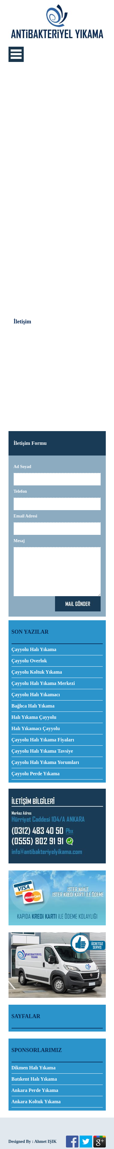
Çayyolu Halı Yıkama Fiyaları (43, 739)
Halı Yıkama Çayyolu (34, 717)
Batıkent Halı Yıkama (34, 1079)
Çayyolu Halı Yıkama (34, 649)
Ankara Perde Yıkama (35, 1090)
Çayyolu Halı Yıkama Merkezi (43, 683)
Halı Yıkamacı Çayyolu (36, 728)
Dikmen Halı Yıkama (34, 1067)
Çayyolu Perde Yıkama (36, 773)
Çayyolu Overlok (29, 660)
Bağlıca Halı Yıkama (33, 705)
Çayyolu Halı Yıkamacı (36, 694)
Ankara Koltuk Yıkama (36, 1101)
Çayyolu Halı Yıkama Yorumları (45, 762)
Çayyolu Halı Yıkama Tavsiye (42, 751)
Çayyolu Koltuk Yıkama (37, 672)
